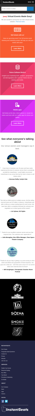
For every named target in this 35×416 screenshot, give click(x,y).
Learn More (17, 48)
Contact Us (4, 354)
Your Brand (4, 375)
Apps (2, 391)
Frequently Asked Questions (8, 351)
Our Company (4, 387)
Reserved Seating (5, 370)
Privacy (3, 356)
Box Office (3, 372)
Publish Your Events (6, 368)
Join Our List (4, 360)
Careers (3, 393)
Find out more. (20, 21)
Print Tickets (4, 349)
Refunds (3, 358)
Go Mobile (3, 379)
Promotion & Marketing (6, 377)
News (2, 389)
